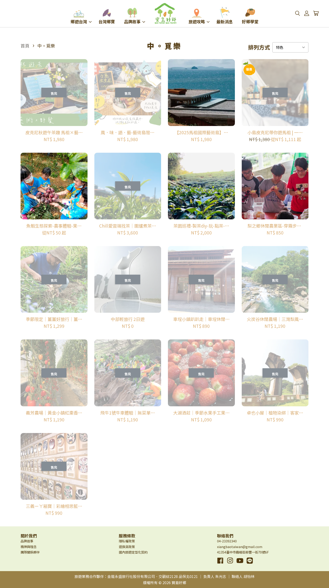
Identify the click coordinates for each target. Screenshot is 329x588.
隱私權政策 (127, 540)
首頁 (25, 45)
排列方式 (259, 47)
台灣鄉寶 (106, 15)
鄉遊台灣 (81, 15)
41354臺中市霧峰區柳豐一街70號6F (243, 552)
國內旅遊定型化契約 (133, 552)
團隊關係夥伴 (30, 552)
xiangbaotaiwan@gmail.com (239, 546)
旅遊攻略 (199, 15)
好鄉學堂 (250, 15)
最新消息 (224, 15)
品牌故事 (134, 15)
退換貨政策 (127, 546)
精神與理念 (29, 546)
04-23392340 (227, 540)
